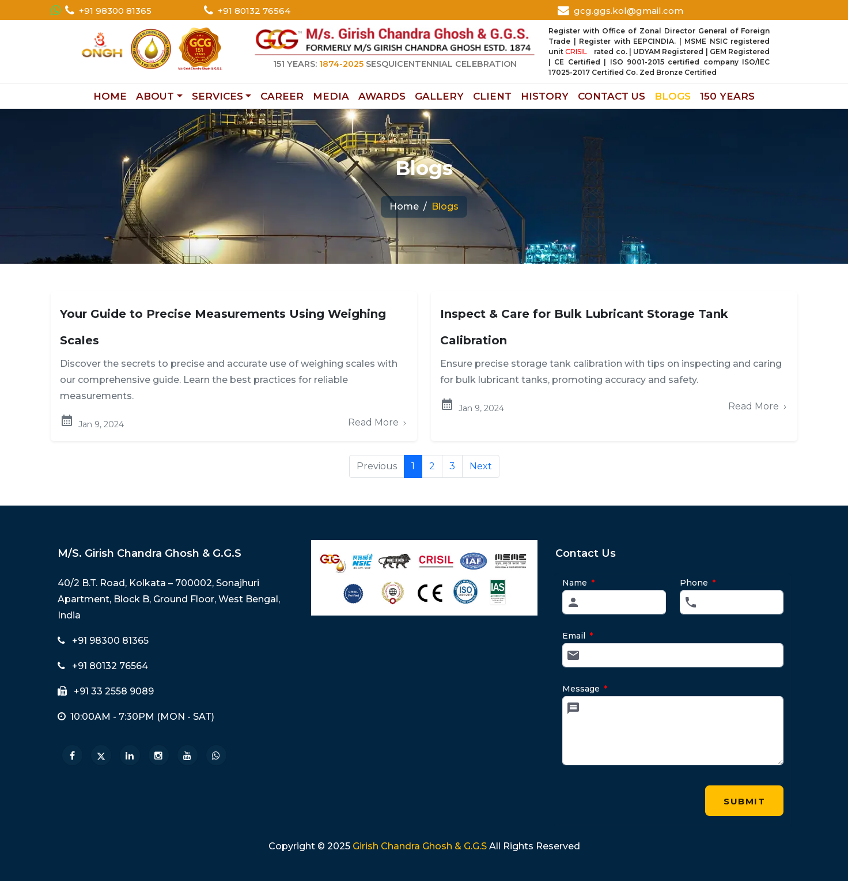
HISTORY (545, 96)
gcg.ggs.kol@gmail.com (628, 10)
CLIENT (492, 96)
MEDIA (331, 96)
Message (584, 688)
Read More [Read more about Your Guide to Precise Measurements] (378, 422)
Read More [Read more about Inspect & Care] (758, 406)
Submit (744, 806)
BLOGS (672, 96)
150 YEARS (727, 96)
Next (481, 466)
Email (577, 636)
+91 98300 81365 (115, 10)
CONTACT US (611, 96)
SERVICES (217, 96)
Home (404, 206)
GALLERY (439, 96)
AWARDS (382, 96)
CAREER (282, 96)
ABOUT (155, 96)
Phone (698, 583)
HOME (110, 96)
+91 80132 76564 (254, 10)
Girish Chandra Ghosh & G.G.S (420, 846)
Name (578, 583)
